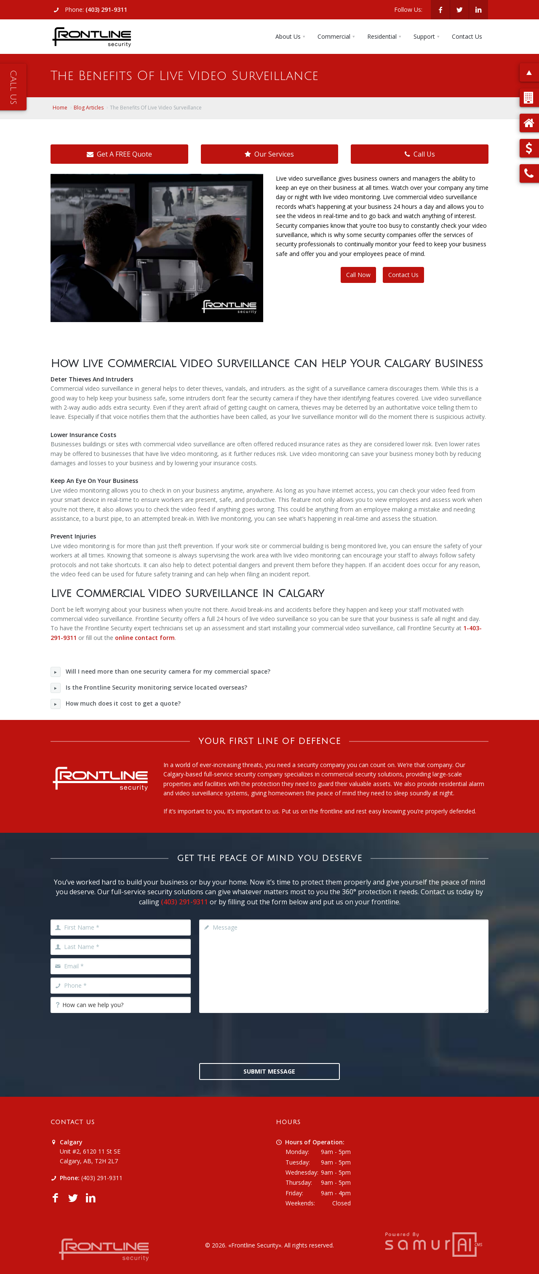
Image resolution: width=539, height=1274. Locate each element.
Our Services (269, 154)
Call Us (420, 154)
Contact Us (403, 275)
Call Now (358, 275)
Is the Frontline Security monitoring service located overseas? (149, 688)
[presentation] (269, 1037)
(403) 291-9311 (106, 9)
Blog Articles (89, 107)
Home (60, 107)
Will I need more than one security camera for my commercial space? (160, 672)
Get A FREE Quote (119, 154)
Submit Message (269, 1071)
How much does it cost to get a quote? (116, 704)
